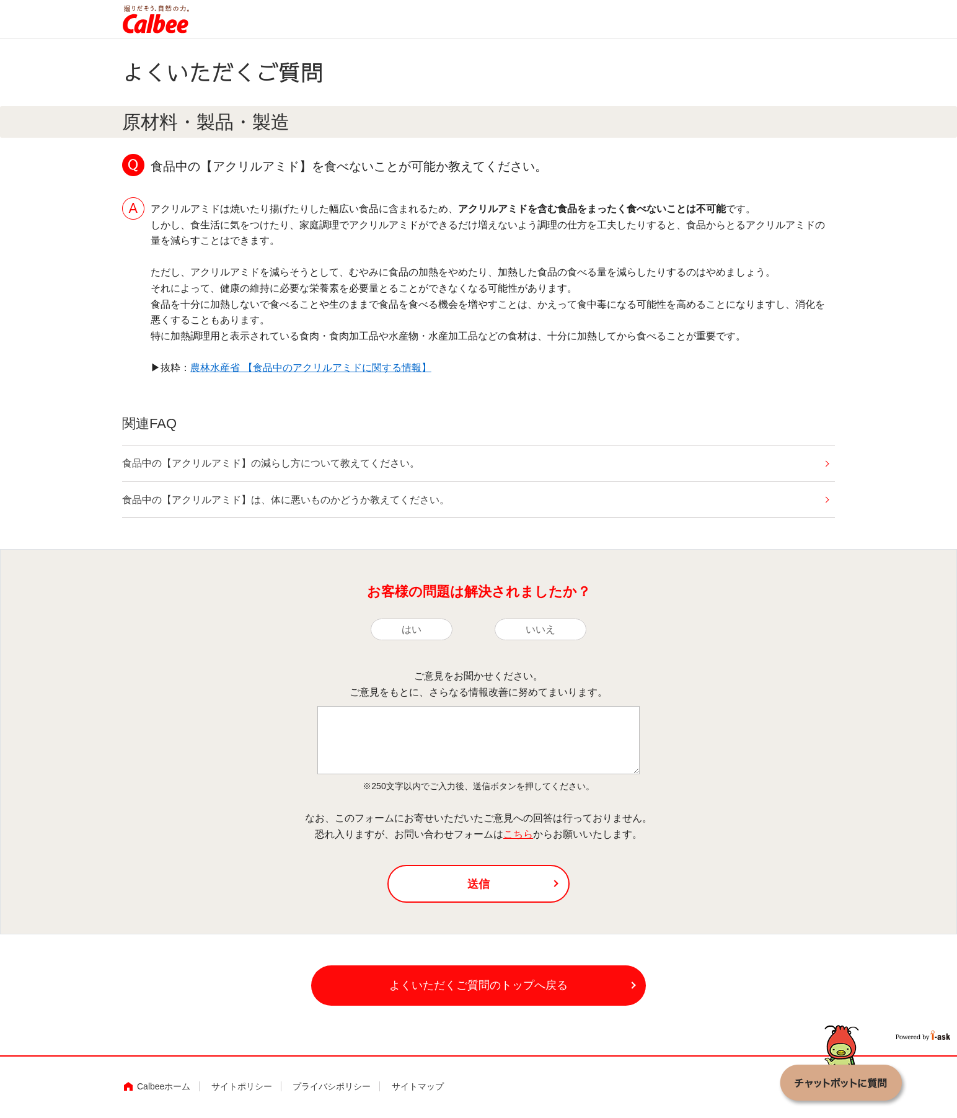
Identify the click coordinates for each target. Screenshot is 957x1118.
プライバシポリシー (332, 1086)
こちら (518, 834)
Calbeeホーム (163, 1086)
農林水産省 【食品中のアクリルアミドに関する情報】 (310, 367)
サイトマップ (418, 1086)
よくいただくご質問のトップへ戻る (478, 985)
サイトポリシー (241, 1086)
